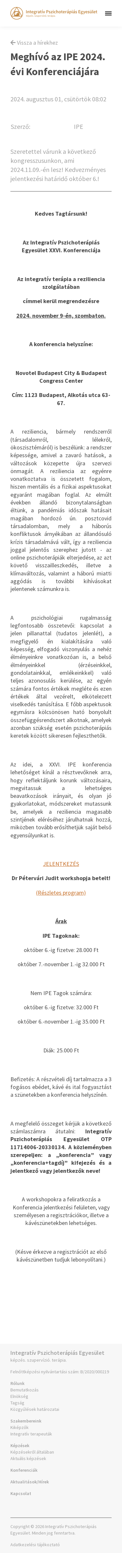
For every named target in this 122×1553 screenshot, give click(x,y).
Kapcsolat (20, 1493)
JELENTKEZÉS (61, 863)
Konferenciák (23, 1470)
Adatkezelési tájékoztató (35, 1544)
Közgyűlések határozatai (34, 1409)
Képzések (19, 1445)
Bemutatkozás (24, 1390)
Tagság (17, 1403)
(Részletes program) (61, 892)
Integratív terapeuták (31, 1434)
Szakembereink (25, 1421)
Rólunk (17, 1383)
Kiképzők (19, 1427)
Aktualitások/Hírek (29, 1482)
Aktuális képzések (28, 1458)
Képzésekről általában (32, 1452)
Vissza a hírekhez (34, 42)
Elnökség (19, 1396)
